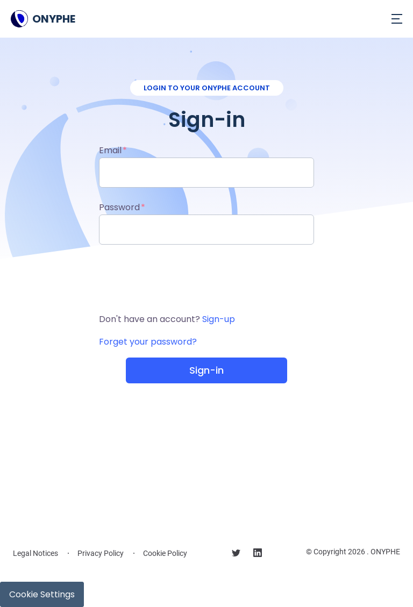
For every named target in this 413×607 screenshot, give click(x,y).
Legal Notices (35, 553)
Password (119, 207)
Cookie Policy (165, 553)
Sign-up (218, 319)
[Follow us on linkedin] (257, 554)
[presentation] (206, 278)
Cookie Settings (42, 594)
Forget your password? (148, 341)
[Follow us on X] (236, 554)
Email (110, 150)
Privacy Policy (100, 553)
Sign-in (206, 370)
